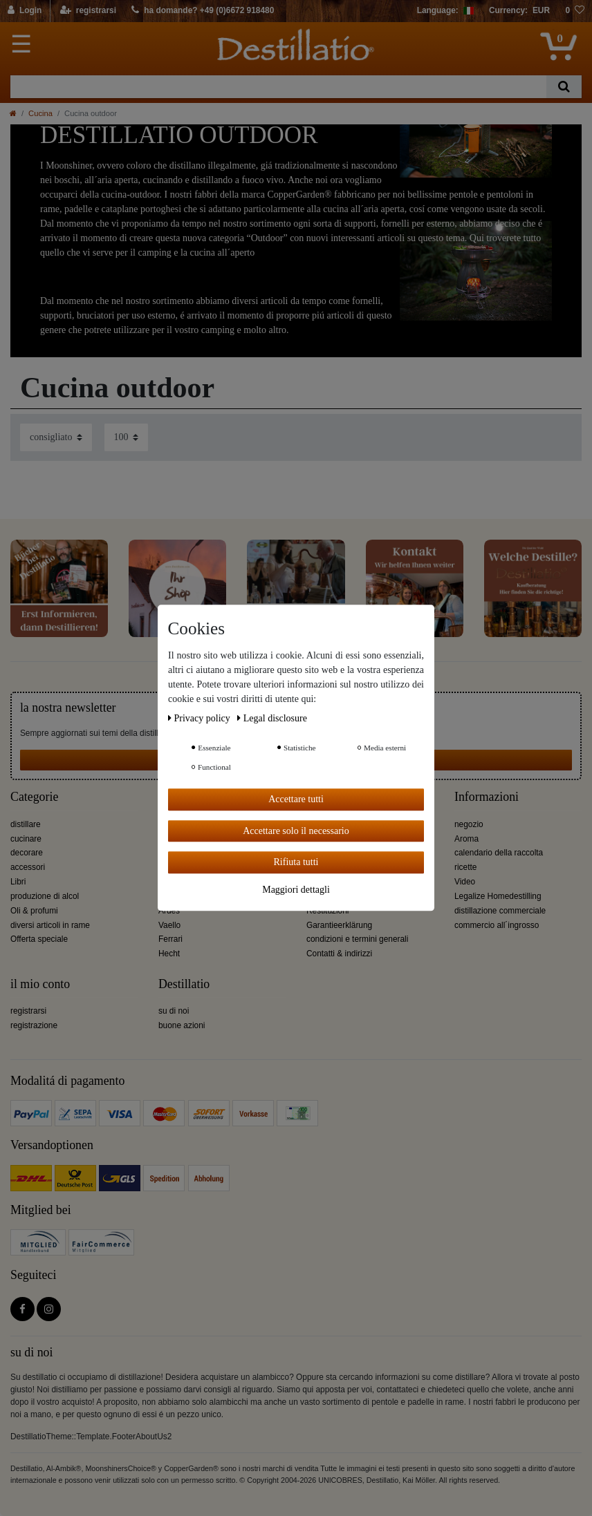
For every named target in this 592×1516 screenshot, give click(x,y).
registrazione (33, 1025)
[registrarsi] (88, 11)
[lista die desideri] (574, 11)
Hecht (169, 953)
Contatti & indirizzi (339, 953)
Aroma (466, 839)
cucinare (25, 839)
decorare (26, 853)
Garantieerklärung (339, 925)
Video (464, 882)
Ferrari (170, 939)
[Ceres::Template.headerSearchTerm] (278, 86)
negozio (468, 824)
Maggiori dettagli (296, 889)
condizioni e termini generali (357, 939)
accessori (27, 867)
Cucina (40, 113)
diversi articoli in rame (50, 925)
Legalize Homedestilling (498, 896)
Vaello (169, 925)
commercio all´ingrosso (496, 925)
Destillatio (184, 984)
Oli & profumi (34, 911)
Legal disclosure (272, 718)
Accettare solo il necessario (296, 831)
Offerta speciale (39, 939)
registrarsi (28, 1011)
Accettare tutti (296, 799)
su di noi (173, 1011)
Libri (18, 882)
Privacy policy (200, 718)
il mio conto (40, 984)
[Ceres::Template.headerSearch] (564, 86)
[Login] (25, 11)
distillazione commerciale (500, 911)
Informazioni (486, 797)
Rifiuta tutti (296, 862)
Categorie (34, 797)
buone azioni (181, 1025)
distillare (25, 824)
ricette (465, 867)
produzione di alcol (44, 896)
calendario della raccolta (498, 853)
